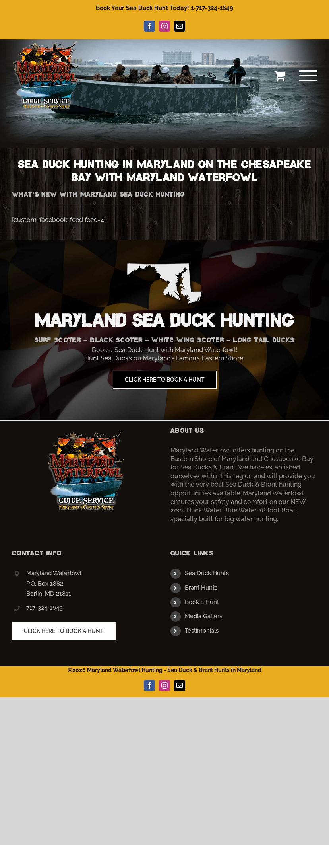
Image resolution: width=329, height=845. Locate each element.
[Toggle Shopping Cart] (279, 76)
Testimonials (202, 630)
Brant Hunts (201, 587)
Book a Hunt (202, 602)
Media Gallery (204, 616)
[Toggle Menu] (308, 75)
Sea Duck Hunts (207, 573)
